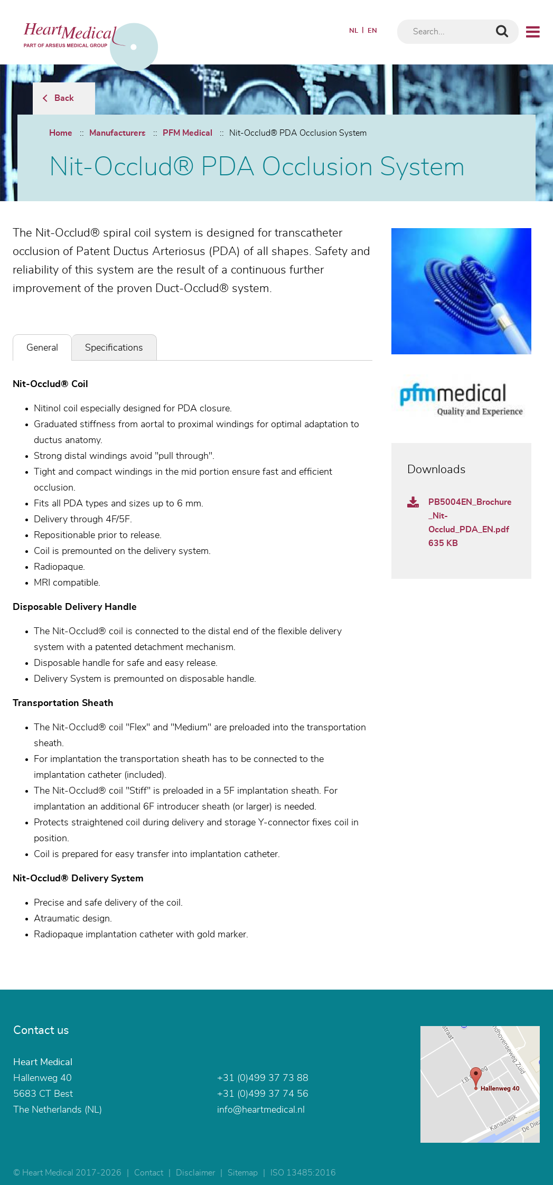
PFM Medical (187, 133)
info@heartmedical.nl (261, 1110)
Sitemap (243, 1173)
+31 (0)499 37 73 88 (262, 1078)
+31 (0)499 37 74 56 (262, 1094)
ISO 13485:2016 (303, 1173)
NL (353, 30)
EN (372, 30)
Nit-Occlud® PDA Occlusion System (298, 133)
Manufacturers (117, 133)
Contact (148, 1173)
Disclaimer (195, 1173)
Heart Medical (42, 1062)
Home (60, 133)
